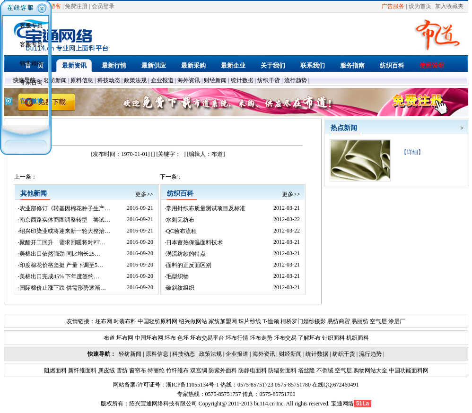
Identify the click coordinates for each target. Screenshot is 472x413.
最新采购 (193, 65)
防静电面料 (252, 370)
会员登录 (103, 6)
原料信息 (81, 80)
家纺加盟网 (223, 321)
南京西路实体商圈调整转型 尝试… (64, 219)
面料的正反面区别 (188, 265)
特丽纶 (155, 370)
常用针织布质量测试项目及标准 (205, 208)
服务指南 (352, 65)
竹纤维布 (177, 370)
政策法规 (135, 80)
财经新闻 (215, 80)
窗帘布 (137, 370)
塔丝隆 (306, 370)
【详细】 (409, 152)
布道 (109, 338)
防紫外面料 (222, 370)
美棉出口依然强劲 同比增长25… (59, 253)
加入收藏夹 (449, 6)
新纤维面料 (81, 370)
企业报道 (162, 80)
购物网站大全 (369, 370)
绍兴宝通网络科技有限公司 (163, 403)
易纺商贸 (338, 321)
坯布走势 (261, 338)
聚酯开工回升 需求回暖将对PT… (62, 242)
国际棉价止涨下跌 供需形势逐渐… (62, 287)
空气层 (377, 321)
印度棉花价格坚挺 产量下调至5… (61, 265)
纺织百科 (392, 65)
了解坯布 (309, 338)
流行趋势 (295, 80)
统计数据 (242, 80)
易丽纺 (359, 321)
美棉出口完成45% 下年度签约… (59, 276)
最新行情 (114, 65)
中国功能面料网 (407, 370)
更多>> (144, 194)
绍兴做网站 (193, 321)
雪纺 (121, 370)
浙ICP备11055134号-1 (192, 384)
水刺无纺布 (180, 219)
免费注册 (76, 6)
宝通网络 (342, 403)
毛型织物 (177, 276)
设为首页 (420, 6)
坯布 (170, 338)
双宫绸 (198, 370)
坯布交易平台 (207, 338)
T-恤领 (270, 321)
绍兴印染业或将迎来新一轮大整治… (64, 231)
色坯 (183, 338)
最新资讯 (74, 65)
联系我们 (312, 65)
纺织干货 (268, 80)
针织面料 (333, 338)
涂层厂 (396, 321)
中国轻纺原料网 (157, 321)
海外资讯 (188, 80)
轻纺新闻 (55, 80)
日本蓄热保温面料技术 (194, 242)
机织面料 (357, 338)
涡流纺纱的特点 (186, 253)
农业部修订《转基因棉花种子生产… (64, 208)
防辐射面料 (282, 370)
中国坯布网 (149, 338)
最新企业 (233, 65)
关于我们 (273, 65)
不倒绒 (324, 370)
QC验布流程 (181, 231)
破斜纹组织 (180, 287)
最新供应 (153, 65)
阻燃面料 (55, 370)
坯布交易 (285, 338)
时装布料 (125, 321)
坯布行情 (237, 338)
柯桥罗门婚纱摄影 (303, 321)
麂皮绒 (105, 370)
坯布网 (103, 321)
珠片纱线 (249, 321)
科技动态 (108, 80)
